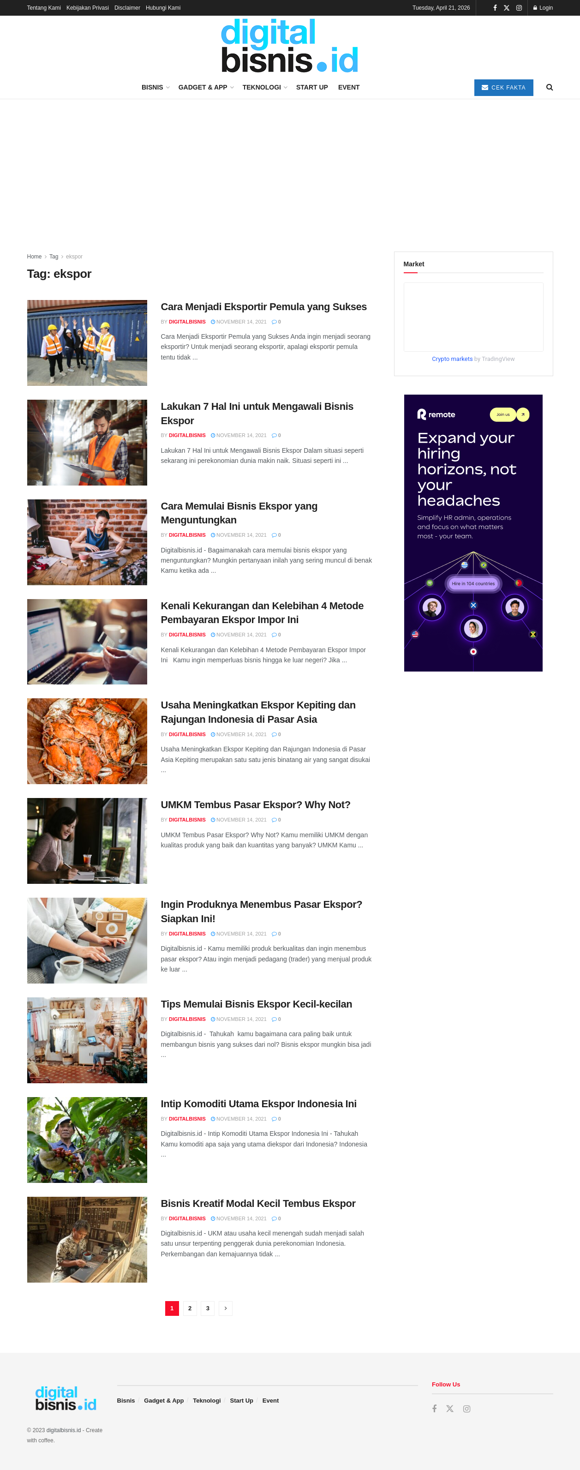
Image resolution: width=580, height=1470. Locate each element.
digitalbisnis (187, 321)
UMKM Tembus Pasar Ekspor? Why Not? (256, 804)
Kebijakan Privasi (87, 8)
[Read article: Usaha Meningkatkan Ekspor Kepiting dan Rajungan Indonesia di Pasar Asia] (87, 741)
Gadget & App (203, 87)
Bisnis (152, 87)
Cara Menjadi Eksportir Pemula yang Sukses (264, 306)
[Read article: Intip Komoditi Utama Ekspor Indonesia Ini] (87, 1140)
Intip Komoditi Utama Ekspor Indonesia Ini (259, 1104)
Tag (53, 256)
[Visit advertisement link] (473, 533)
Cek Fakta (504, 87)
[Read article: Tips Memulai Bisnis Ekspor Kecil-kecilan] (87, 1040)
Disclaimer (127, 8)
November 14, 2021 (239, 321)
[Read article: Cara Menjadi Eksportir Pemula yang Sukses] (87, 343)
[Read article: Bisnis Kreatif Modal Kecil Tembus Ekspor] (87, 1240)
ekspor (74, 256)
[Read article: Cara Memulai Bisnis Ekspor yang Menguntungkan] (87, 542)
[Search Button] (549, 87)
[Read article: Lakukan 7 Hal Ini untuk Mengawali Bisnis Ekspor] (87, 443)
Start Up (312, 87)
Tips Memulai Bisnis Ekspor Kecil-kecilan (257, 1004)
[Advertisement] (290, 168)
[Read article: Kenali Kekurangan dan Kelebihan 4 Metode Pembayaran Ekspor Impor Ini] (87, 642)
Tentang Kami (44, 8)
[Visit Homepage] (290, 46)
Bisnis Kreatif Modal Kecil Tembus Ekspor (258, 1203)
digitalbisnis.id (64, 1430)
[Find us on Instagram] (466, 1409)
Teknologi (262, 87)
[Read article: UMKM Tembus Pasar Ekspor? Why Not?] (87, 841)
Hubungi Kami (163, 8)
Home (34, 256)
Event (349, 87)
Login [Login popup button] (543, 8)
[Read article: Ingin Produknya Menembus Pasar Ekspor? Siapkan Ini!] (87, 941)
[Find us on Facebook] (434, 1409)
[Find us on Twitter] (450, 1409)
